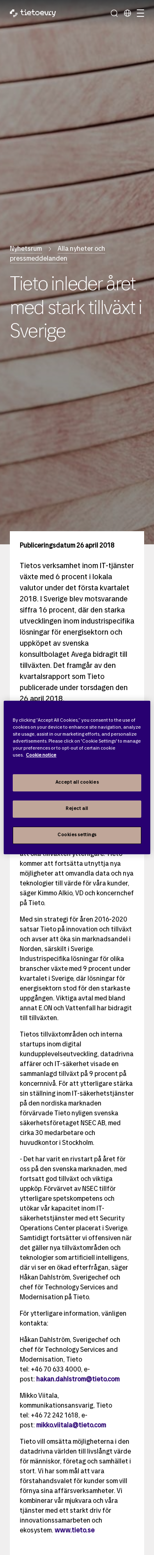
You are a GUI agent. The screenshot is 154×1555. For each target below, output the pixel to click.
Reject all (77, 808)
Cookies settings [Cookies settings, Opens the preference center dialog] (77, 835)
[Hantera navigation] (139, 13)
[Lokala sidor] (127, 13)
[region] (77, 777)
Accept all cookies (77, 782)
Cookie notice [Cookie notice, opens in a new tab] (41, 755)
